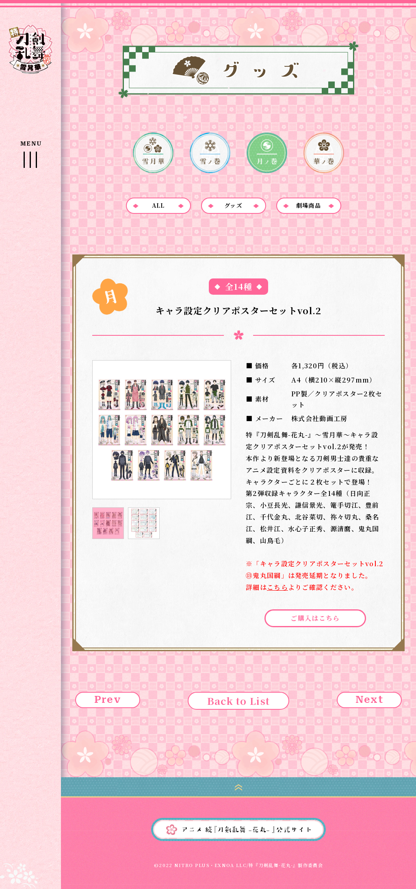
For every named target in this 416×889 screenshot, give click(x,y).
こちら (277, 587)
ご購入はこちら (315, 618)
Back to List (238, 700)
